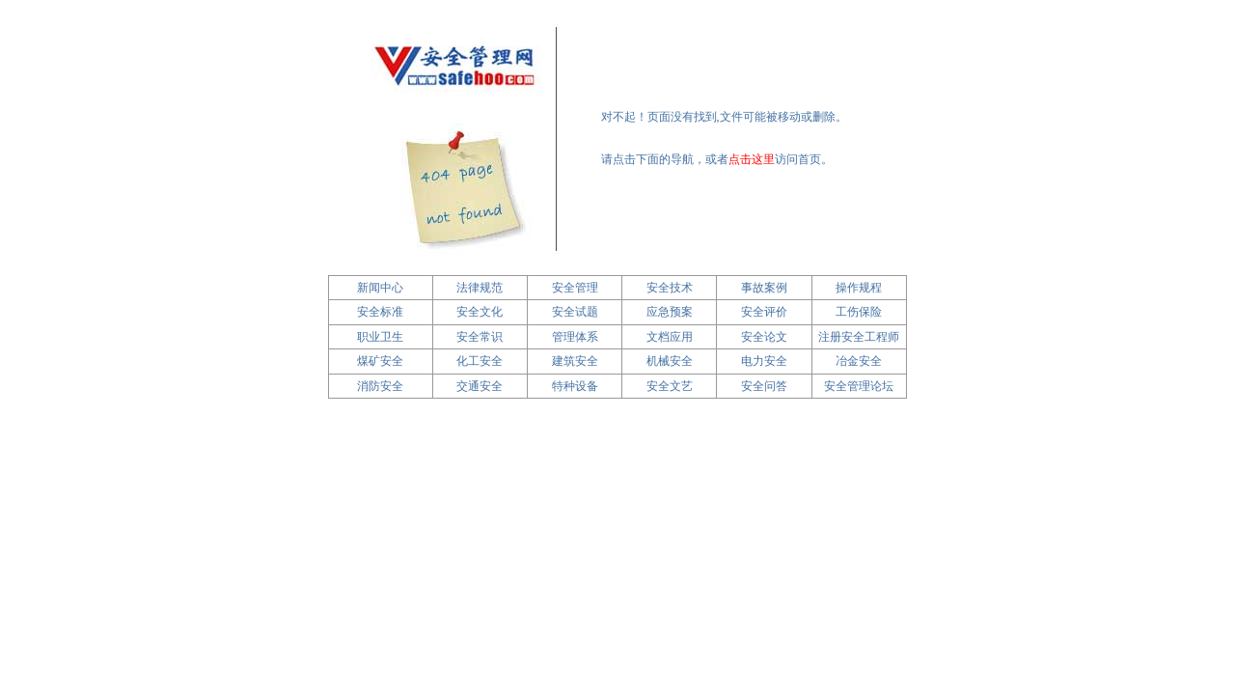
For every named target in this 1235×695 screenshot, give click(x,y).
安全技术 (669, 287)
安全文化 (479, 312)
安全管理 (575, 287)
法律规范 (479, 287)
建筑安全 (575, 361)
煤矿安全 (380, 361)
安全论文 (764, 337)
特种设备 (575, 386)
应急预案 (669, 312)
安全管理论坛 (858, 386)
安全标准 (380, 312)
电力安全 (764, 361)
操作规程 (859, 287)
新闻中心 (380, 287)
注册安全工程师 (858, 337)
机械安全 (669, 361)
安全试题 (575, 312)
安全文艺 (669, 386)
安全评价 (764, 312)
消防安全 (380, 386)
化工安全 (479, 361)
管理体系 (575, 337)
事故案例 (764, 287)
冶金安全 (859, 361)
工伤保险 (859, 312)
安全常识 (479, 337)
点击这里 (751, 159)
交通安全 (479, 386)
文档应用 (669, 337)
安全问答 (764, 386)
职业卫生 (380, 337)
